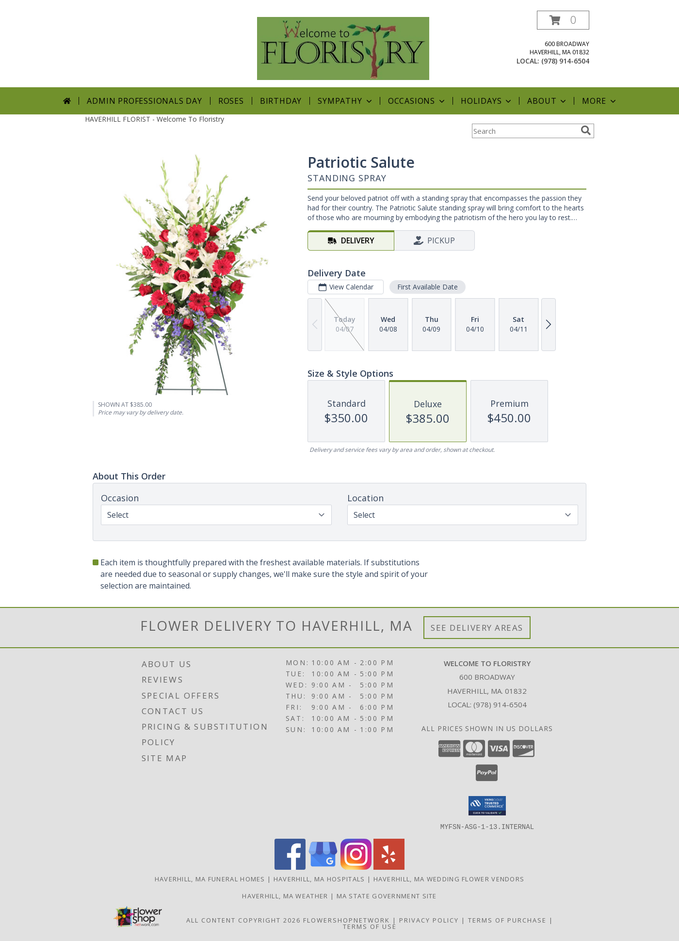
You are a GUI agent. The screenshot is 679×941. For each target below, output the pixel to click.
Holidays (487, 101)
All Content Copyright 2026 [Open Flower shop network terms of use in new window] (243, 919)
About (547, 101)
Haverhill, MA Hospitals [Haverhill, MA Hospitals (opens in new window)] (319, 878)
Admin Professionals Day (144, 101)
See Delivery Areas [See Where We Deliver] (477, 627)
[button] (563, 20)
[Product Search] (524, 131)
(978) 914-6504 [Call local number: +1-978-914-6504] (565, 60)
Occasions (417, 101)
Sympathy (345, 101)
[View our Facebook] (290, 866)
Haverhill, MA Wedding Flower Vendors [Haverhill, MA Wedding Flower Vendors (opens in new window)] (449, 878)
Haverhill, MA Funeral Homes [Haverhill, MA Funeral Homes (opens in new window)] (210, 878)
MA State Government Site (387, 895)
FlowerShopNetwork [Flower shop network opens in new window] (346, 919)
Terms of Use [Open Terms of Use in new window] (370, 926)
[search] (586, 130)
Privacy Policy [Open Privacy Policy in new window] (429, 919)
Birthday (281, 101)
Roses (231, 101)
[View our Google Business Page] (323, 866)
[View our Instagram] (356, 866)
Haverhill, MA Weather (285, 895)
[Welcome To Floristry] (343, 47)
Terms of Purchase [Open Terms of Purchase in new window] (507, 919)
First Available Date (427, 286)
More (599, 101)
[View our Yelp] (388, 866)
